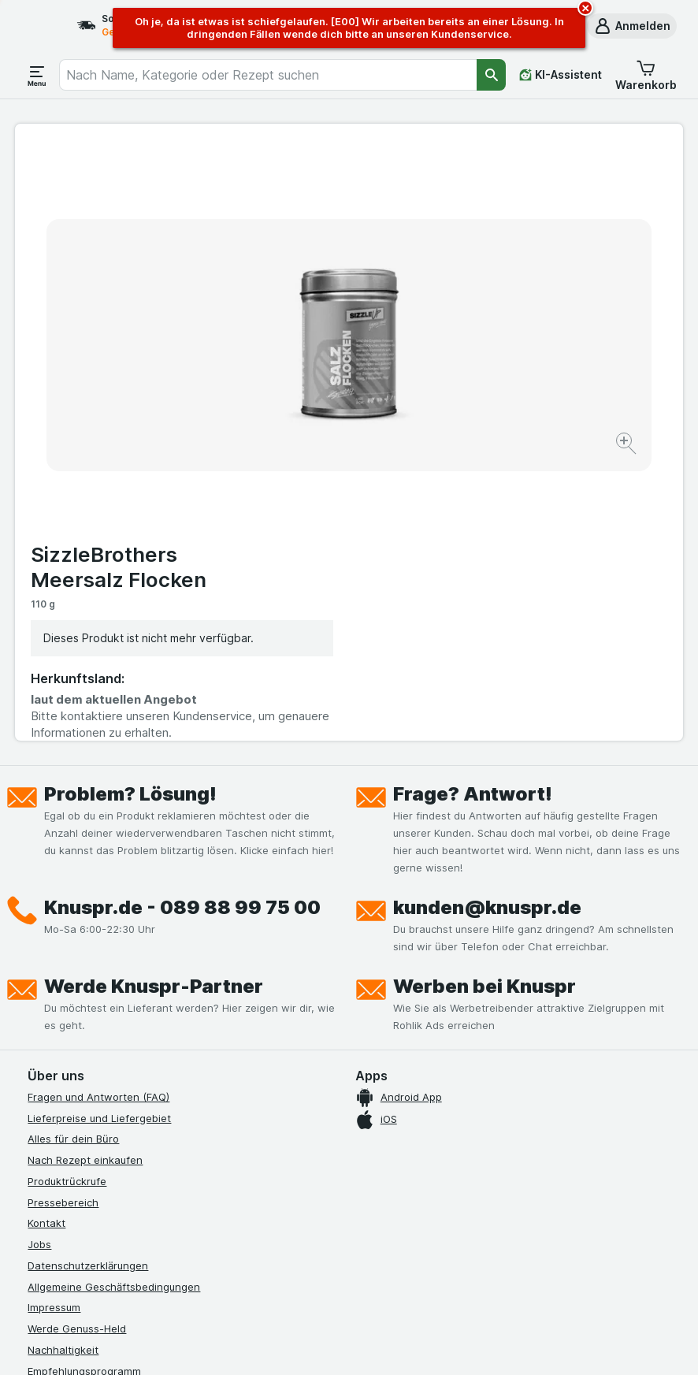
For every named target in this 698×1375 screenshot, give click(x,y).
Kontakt (46, 935)
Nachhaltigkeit (63, 1062)
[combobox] (268, 75)
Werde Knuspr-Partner (153, 698)
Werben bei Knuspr (484, 698)
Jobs (39, 956)
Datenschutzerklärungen (88, 978)
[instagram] (74, 1163)
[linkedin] (188, 1163)
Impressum (54, 1019)
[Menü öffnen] (37, 75)
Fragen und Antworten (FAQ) (98, 809)
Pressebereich (63, 915)
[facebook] (37, 1163)
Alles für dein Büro (73, 851)
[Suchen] (491, 75)
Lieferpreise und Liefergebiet (99, 830)
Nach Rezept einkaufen (85, 872)
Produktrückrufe (67, 893)
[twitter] (150, 1163)
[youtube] (112, 1163)
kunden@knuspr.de (487, 619)
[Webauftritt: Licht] (346, 1343)
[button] (632, 26)
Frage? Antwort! (472, 506)
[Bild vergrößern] (293, 396)
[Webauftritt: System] (275, 1343)
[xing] (226, 1163)
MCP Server (57, 1104)
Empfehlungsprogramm (84, 1083)
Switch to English (384, 1279)
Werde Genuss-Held (77, 1041)
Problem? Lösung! (130, 506)
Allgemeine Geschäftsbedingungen (114, 999)
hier (291, 1240)
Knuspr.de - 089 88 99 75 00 (182, 619)
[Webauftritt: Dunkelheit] (426, 1343)
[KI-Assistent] (560, 75)
